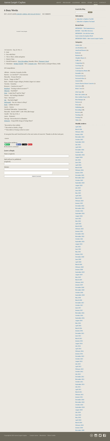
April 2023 (78, 195)
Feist (5, 93)
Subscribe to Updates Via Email (85, 21)
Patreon (77, 102)
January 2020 (79, 269)
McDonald (7, 102)
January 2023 (79, 203)
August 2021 (78, 244)
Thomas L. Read (44, 61)
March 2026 (78, 129)
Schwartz (7, 121)
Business (77, 55)
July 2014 (78, 346)
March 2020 (78, 264)
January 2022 (79, 231)
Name (9, 154)
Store (90, 3)
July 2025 (78, 144)
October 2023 (79, 180)
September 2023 (79, 183)
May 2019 (78, 277)
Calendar (76, 3)
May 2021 (78, 252)
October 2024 (79, 152)
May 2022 (78, 221)
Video (77, 120)
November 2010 (79, 402)
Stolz (6, 105)
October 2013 (79, 359)
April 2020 (78, 262)
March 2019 (78, 280)
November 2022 (79, 208)
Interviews (78, 86)
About (58, 3)
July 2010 (78, 412)
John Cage (78, 92)
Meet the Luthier (80, 94)
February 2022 (79, 229)
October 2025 (79, 139)
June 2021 (78, 249)
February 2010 (79, 425)
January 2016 (79, 331)
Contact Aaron (34, 435)
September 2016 (79, 318)
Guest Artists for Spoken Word (84, 36)
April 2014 (78, 348)
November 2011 (79, 379)
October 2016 (79, 315)
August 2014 (78, 343)
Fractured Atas (79, 76)
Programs (66, 3)
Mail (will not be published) (12, 160)
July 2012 (78, 374)
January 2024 (79, 172)
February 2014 (79, 351)
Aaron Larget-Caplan (14, 2)
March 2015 (78, 338)
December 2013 (79, 356)
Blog (96, 3)
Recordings (78, 110)
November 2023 (79, 178)
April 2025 (78, 147)
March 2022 (78, 226)
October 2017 (79, 305)
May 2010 (78, 417)
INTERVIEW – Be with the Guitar (84, 33)
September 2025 (79, 142)
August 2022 (78, 216)
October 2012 (79, 371)
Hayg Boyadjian (23, 61)
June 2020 (78, 259)
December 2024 (79, 150)
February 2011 (79, 394)
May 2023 (78, 193)
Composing (78, 63)
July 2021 (78, 246)
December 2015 (79, 333)
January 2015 (79, 341)
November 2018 (79, 290)
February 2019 (79, 282)
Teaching (77, 115)
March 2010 (78, 422)
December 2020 (79, 257)
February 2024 (79, 170)
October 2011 (79, 382)
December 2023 (79, 175)
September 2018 (79, 295)
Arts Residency (79, 48)
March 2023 (78, 198)
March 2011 (78, 392)
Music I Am (78, 88)
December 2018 (79, 287)
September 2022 (79, 213)
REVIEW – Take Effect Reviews (84, 31)
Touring (77, 117)
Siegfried (7, 88)
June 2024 (78, 162)
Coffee (77, 60)
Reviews (77, 112)
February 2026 (79, 132)
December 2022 (79, 206)
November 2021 (79, 236)
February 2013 (79, 369)
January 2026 (79, 134)
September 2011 (79, 384)
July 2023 (78, 188)
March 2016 (78, 328)
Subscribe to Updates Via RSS (85, 19)
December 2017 (79, 303)
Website (6, 167)
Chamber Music (79, 58)
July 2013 (78, 364)
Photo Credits (51, 435)
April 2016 (78, 325)
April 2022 (78, 223)
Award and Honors (80, 50)
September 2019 (79, 272)
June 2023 (78, 190)
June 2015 (78, 336)
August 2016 (78, 320)
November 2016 (79, 313)
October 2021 (79, 239)
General (24, 14)
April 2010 (78, 420)
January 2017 (79, 310)
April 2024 (78, 165)
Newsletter (43, 435)
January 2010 (79, 427)
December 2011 (79, 376)
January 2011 (79, 397)
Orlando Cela (32, 64)
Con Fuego (78, 65)
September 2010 (79, 407)
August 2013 (78, 361)
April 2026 (78, 127)
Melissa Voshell (18, 64)
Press (76, 105)
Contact (102, 3)
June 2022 (78, 218)
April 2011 (78, 389)
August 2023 (78, 185)
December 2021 (79, 234)
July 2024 (78, 160)
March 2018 (78, 300)
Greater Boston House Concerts (84, 83)
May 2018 (78, 297)
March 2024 (78, 167)
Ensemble (78, 73)
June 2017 (78, 308)
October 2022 (79, 211)
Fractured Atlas (79, 78)
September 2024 (79, 155)
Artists (77, 45)
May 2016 (78, 323)
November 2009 (79, 430)
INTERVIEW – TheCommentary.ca (84, 28)
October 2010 (79, 405)
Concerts (19, 14)
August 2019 (78, 274)
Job (5, 100)
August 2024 (78, 157)
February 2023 (79, 201)
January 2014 (79, 354)
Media (83, 3)
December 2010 (79, 399)
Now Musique (79, 99)
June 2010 (78, 415)
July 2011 (78, 387)
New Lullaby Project (34, 14)
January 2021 (79, 254)
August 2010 (78, 410)
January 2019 (79, 285)
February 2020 (79, 267)
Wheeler (7, 91)
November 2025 (79, 137)
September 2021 (79, 241)
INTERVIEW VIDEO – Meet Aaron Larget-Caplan (89, 38)
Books (77, 53)
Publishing (78, 107)
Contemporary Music (81, 70)
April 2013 (78, 366)
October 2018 (79, 292)
